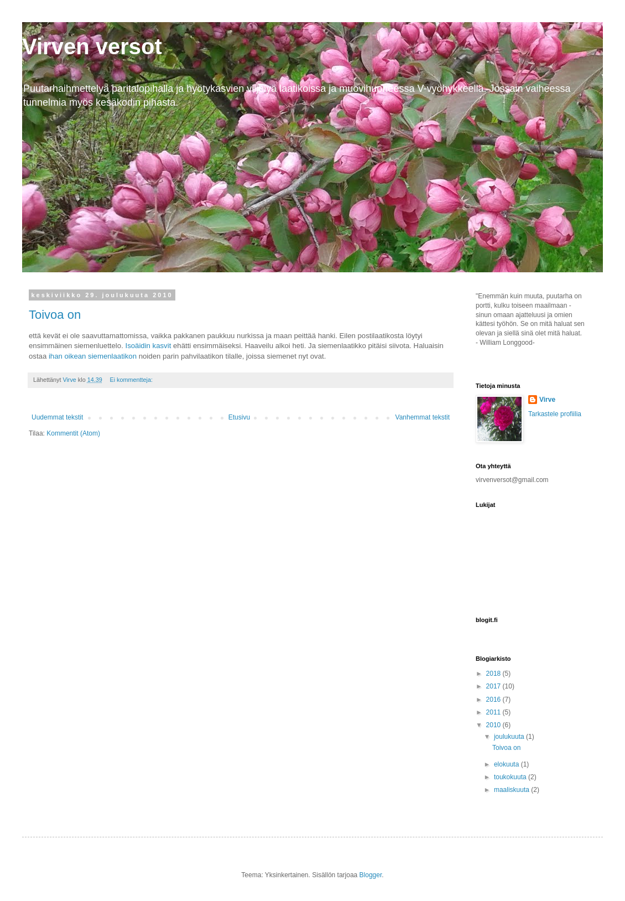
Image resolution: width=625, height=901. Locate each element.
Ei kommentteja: (132, 379)
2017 (494, 686)
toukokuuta (511, 777)
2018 (494, 673)
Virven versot (92, 46)
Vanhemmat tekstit (422, 417)
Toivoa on (55, 315)
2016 (494, 699)
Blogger (371, 875)
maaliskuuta (512, 790)
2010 (494, 725)
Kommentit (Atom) (73, 433)
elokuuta (507, 764)
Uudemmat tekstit (57, 417)
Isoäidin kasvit (149, 345)
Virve (547, 399)
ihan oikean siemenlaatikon (94, 356)
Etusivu (239, 417)
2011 (494, 712)
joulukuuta (510, 737)
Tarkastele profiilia (554, 414)
